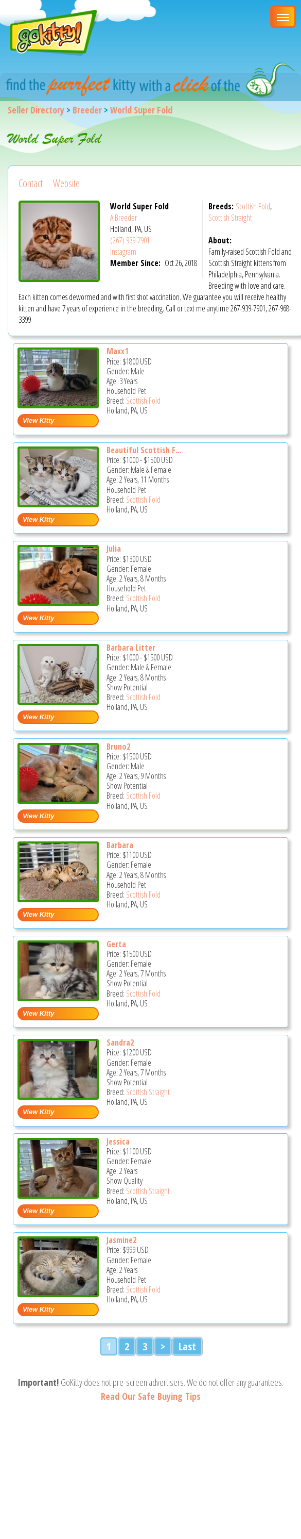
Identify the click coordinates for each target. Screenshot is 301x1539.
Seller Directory (36, 110)
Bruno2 (118, 746)
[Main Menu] (283, 16)
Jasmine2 (121, 1240)
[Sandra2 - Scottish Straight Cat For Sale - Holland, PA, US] (58, 1096)
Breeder (87, 110)
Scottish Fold (253, 206)
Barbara (120, 845)
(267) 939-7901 (130, 240)
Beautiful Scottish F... (144, 450)
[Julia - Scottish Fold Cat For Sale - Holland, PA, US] (58, 602)
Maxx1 (117, 351)
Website (66, 183)
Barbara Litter (131, 647)
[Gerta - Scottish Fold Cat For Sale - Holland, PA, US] (58, 997)
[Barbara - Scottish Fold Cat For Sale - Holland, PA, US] (58, 898)
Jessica (118, 1141)
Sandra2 (120, 1042)
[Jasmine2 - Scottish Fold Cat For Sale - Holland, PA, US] (58, 1293)
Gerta (116, 944)
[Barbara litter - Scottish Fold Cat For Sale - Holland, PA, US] (58, 701)
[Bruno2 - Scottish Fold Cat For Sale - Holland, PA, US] (58, 800)
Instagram (123, 251)
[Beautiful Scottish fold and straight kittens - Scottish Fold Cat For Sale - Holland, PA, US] (58, 503)
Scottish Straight (230, 217)
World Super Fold (141, 110)
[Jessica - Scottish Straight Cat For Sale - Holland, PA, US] (58, 1195)
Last (187, 1346)
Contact (31, 183)
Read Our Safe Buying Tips (151, 1396)
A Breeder (123, 217)
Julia (114, 548)
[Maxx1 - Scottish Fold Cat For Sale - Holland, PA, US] (58, 404)
